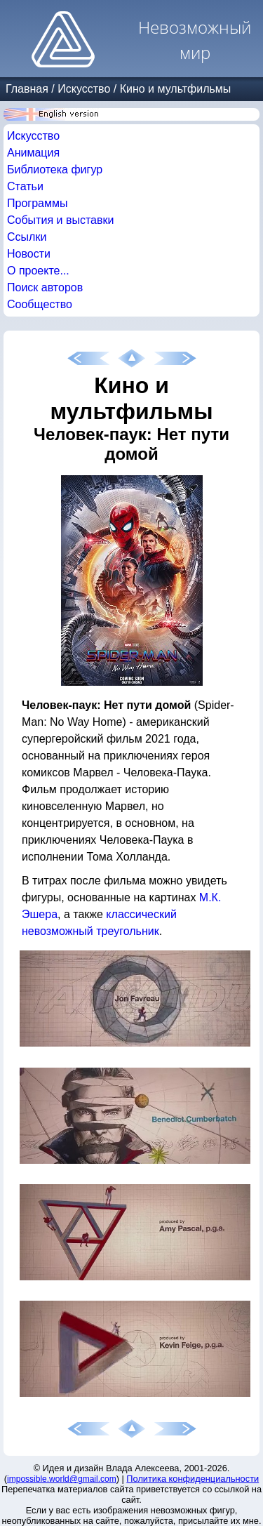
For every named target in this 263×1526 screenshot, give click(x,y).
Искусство (84, 89)
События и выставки (60, 220)
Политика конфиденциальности (192, 1478)
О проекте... (38, 271)
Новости (28, 254)
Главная (27, 89)
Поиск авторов (45, 287)
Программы (37, 203)
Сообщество (39, 304)
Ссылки (26, 237)
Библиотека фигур (54, 169)
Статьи (25, 186)
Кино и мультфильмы (175, 89)
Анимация (33, 153)
